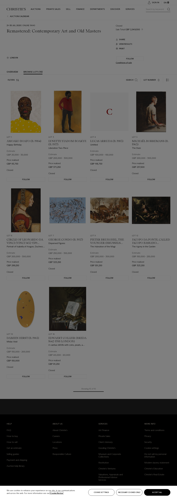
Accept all (157, 492)
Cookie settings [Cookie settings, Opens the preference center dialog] (101, 492)
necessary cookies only (129, 492)
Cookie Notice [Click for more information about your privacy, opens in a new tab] (56, 493)
